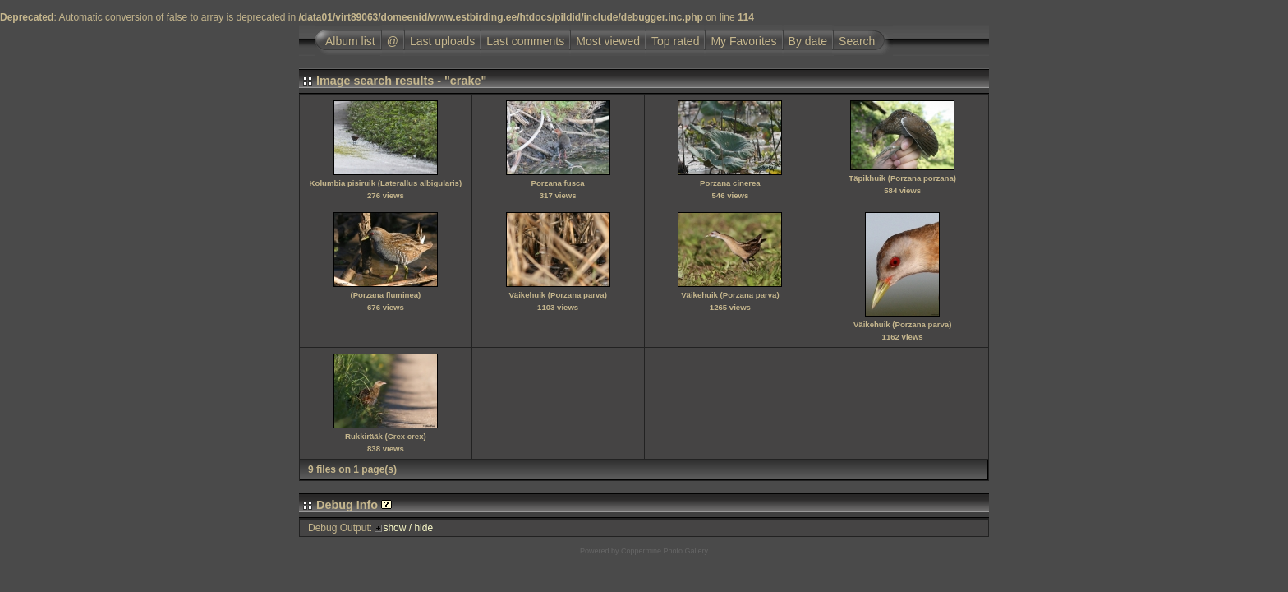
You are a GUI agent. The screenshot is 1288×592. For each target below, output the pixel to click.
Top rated (675, 41)
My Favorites (743, 41)
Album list (350, 41)
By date (808, 41)
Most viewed (608, 41)
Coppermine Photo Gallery (664, 551)
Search (857, 41)
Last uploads (442, 41)
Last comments (525, 41)
